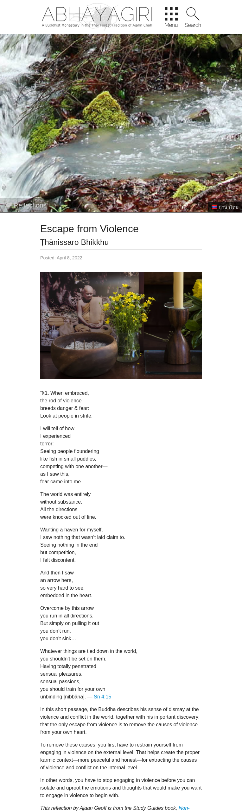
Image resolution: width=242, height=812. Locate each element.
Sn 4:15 (102, 696)
